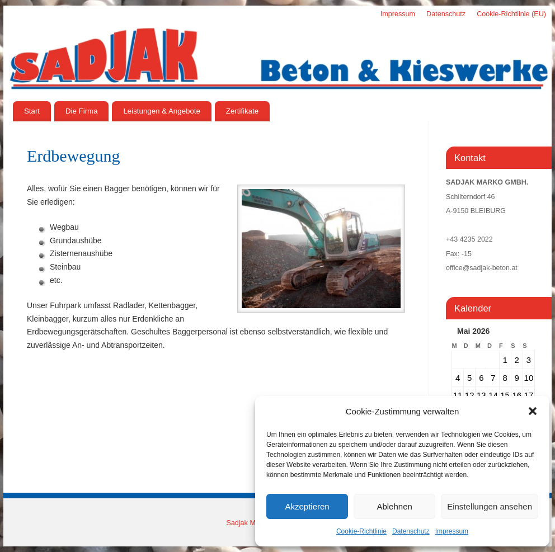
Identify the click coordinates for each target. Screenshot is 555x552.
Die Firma (81, 111)
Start (32, 111)
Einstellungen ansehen (489, 506)
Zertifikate (242, 111)
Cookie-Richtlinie (361, 531)
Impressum (451, 531)
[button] (532, 411)
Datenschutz (411, 531)
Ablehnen (394, 506)
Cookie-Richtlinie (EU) (511, 14)
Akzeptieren (307, 506)
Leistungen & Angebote (161, 111)
